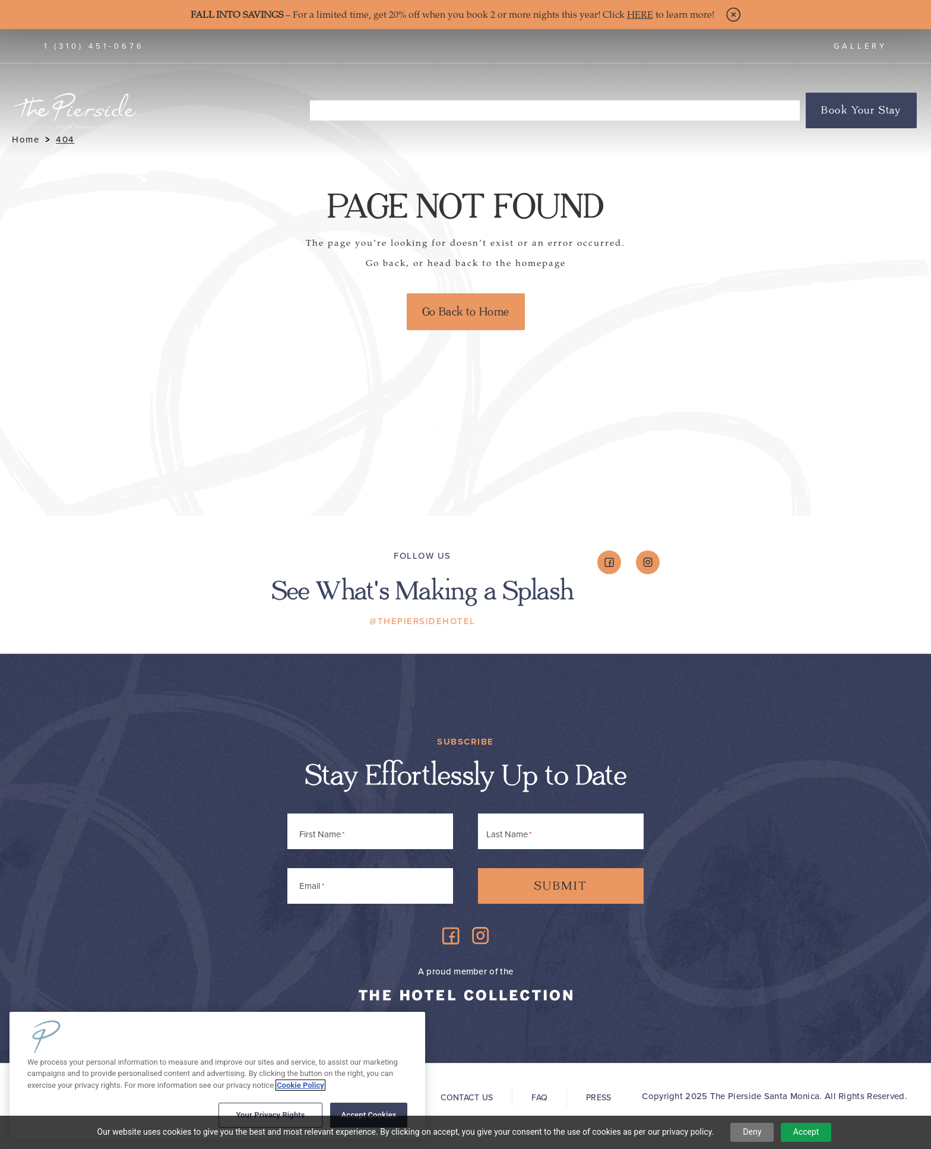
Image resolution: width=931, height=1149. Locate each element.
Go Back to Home (465, 311)
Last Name (507, 834)
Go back (386, 263)
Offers (778, 110)
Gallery (860, 46)
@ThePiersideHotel (422, 621)
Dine (424, 110)
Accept (806, 1132)
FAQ (539, 1097)
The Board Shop (486, 110)
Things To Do (569, 113)
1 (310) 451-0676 (94, 46)
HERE (640, 15)
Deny (752, 1132)
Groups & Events (711, 110)
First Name (320, 834)
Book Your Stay (861, 110)
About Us (636, 113)
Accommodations (357, 113)
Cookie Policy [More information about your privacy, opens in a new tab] (300, 1085)
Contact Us (467, 1097)
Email (311, 884)
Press (598, 1097)
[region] (217, 1075)
